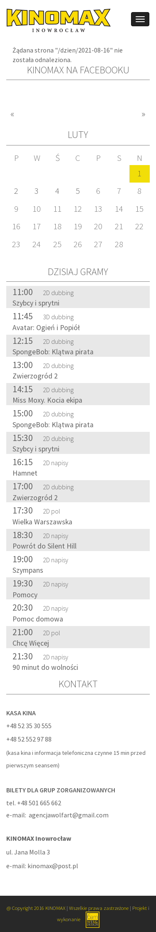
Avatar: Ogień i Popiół (46, 327)
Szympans (27, 570)
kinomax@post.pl (52, 866)
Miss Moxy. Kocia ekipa (47, 400)
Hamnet (24, 473)
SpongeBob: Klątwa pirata (53, 351)
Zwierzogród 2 (35, 376)
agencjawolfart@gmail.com (69, 815)
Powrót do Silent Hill (44, 546)
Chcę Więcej (30, 643)
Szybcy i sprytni (35, 303)
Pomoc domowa (37, 619)
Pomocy (24, 594)
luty (78, 134)
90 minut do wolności (45, 667)
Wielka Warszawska (42, 521)
